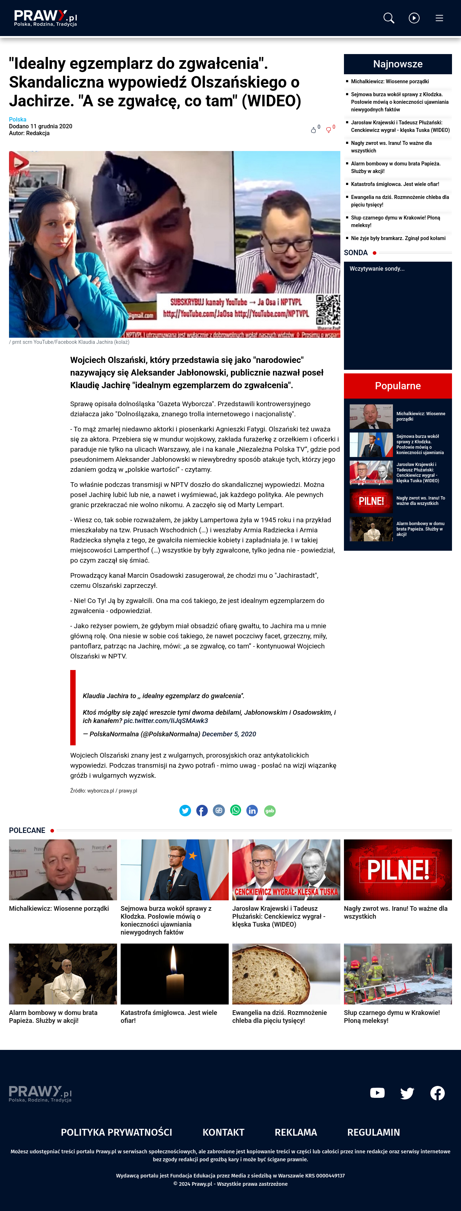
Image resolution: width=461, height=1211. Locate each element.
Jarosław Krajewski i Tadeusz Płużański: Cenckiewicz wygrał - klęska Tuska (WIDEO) (400, 126)
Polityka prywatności (117, 1132)
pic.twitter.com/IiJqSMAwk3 (166, 721)
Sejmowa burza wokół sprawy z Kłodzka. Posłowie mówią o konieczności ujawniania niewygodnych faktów (400, 102)
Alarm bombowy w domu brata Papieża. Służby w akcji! (396, 167)
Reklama (296, 1132)
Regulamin (373, 1132)
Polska (17, 119)
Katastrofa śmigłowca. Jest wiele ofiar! (395, 184)
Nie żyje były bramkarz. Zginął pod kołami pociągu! (398, 242)
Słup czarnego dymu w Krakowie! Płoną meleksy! (395, 221)
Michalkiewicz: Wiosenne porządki (390, 81)
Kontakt (223, 1132)
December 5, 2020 (229, 734)
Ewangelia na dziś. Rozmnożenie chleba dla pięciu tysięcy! (400, 201)
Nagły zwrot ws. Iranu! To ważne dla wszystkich (391, 147)
